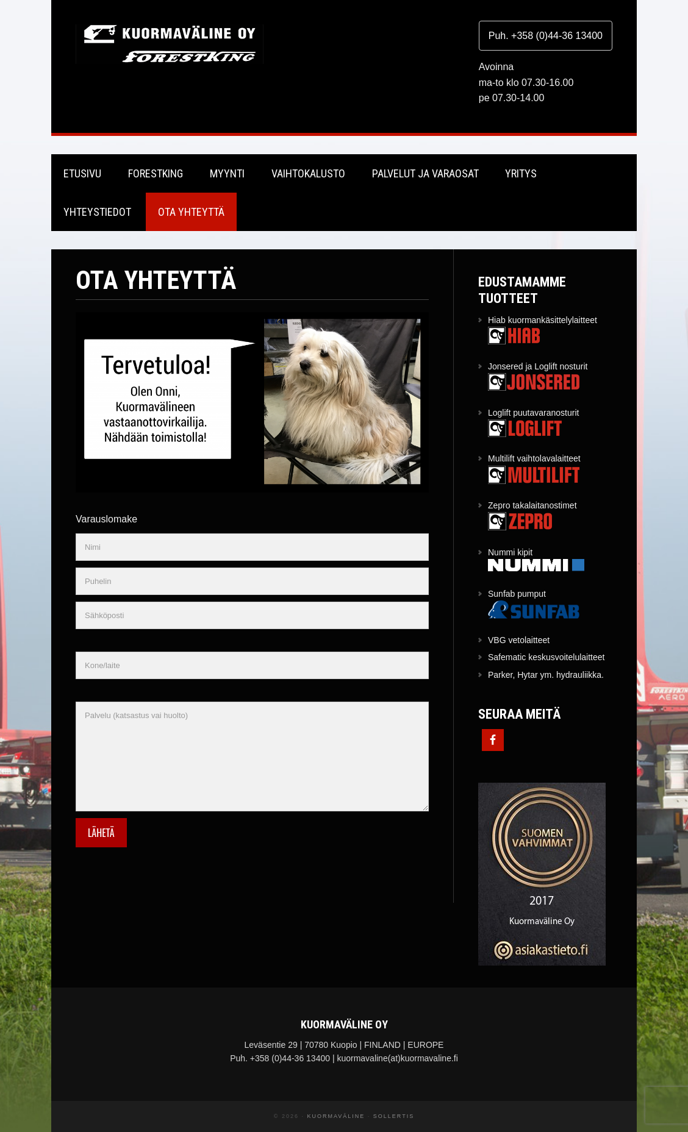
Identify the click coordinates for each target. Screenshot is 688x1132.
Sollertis (393, 1116)
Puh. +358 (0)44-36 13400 (546, 35)
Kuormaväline (169, 44)
